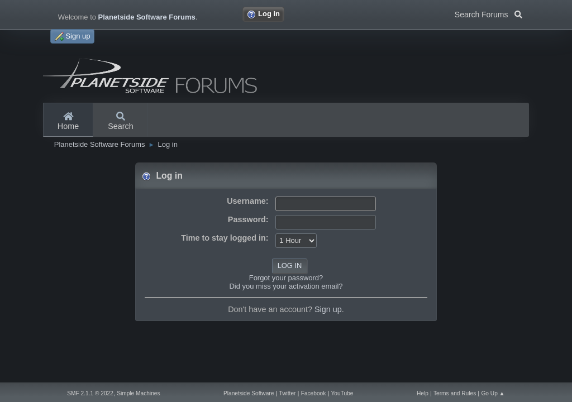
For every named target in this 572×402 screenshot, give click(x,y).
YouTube (342, 393)
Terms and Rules (454, 393)
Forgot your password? (286, 278)
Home (68, 122)
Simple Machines (138, 393)
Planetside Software (248, 393)
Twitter (287, 393)
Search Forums (488, 13)
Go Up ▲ (492, 393)
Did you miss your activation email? (285, 286)
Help (422, 393)
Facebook (313, 393)
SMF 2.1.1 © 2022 (90, 393)
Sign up (328, 309)
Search (121, 122)
